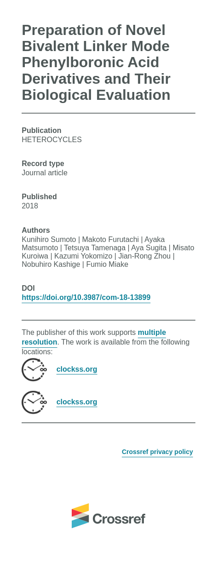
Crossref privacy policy (157, 451)
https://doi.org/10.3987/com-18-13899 (86, 297)
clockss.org (77, 369)
